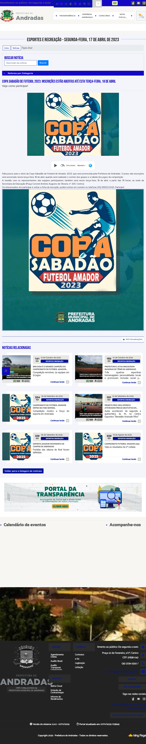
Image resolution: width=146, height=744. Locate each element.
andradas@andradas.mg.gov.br (122, 671)
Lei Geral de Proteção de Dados (128, 715)
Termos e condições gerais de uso (129, 704)
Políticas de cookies (136, 708)
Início (6, 48)
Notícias (16, 48)
